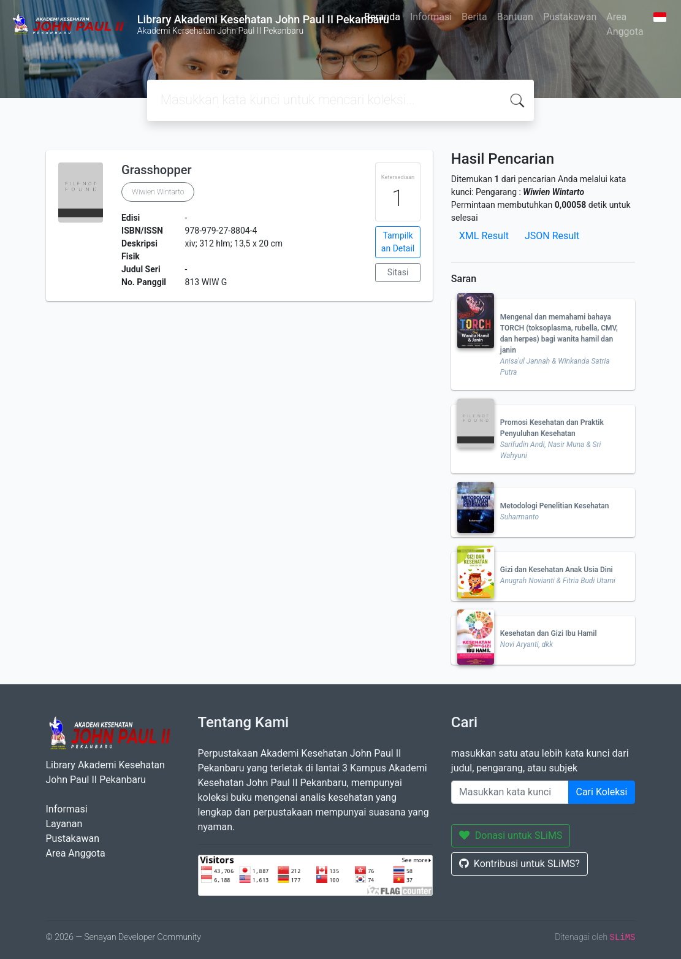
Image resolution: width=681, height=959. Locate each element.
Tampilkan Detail (397, 242)
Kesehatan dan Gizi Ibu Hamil (548, 633)
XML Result (484, 236)
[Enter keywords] (510, 792)
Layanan (64, 824)
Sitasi (398, 272)
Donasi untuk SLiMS (511, 835)
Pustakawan (569, 17)
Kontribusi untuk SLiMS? (519, 863)
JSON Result (552, 236)
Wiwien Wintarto (158, 192)
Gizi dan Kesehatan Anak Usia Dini (556, 569)
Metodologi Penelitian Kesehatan (554, 506)
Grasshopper (156, 169)
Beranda (382, 17)
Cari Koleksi (602, 792)
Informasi (431, 17)
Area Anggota (624, 24)
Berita (474, 17)
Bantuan (515, 17)
